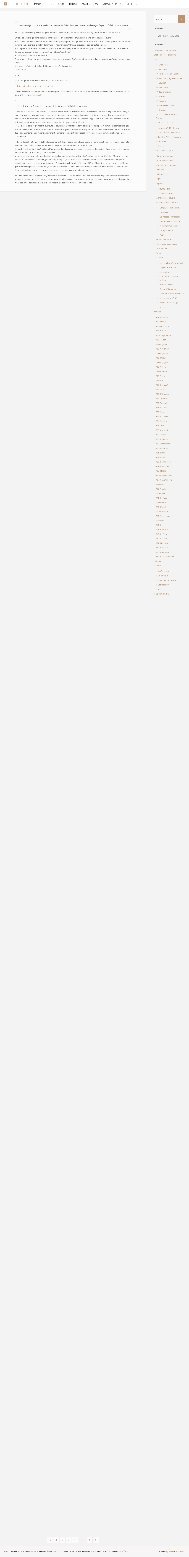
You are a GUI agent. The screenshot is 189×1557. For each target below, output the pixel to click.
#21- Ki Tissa (161, 407)
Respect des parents (165, 239)
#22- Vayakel (161, 412)
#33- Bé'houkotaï (163, 462)
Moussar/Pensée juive (163, 151)
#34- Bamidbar (162, 466)
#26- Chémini (162, 430)
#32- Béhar (161, 457)
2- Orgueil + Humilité (167, 267)
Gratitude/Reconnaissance (167, 165)
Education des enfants (165, 156)
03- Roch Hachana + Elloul (167, 74)
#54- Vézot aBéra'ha (165, 556)
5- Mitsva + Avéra (165, 285)
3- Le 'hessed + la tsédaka (169, 217)
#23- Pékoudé (162, 417)
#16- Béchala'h (162, 385)
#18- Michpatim (163, 394)
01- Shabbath (162, 65)
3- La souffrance (165, 272)
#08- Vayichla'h (162, 349)
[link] (137, 4)
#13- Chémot (161, 371)
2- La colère (163, 212)
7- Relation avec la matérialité (171, 294)
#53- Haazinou (162, 552)
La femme (160, 174)
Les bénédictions (165, 193)
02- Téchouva (161, 69)
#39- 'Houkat (161, 489)
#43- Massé (161, 507)
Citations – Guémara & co (165, 50)
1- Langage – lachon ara (168, 208)
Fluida (171, 1551)
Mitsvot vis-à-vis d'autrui (167, 202)
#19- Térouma (162, 398)
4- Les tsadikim (162, 585)
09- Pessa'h (161, 101)
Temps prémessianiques (166, 244)
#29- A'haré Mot (163, 444)
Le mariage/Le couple (165, 198)
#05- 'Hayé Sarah (163, 335)
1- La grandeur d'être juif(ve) (170, 263)
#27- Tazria (161, 435)
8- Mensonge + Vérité (167, 298)
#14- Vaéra (160, 376)
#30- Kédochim (162, 448)
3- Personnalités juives (166, 580)
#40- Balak (160, 493)
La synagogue (164, 189)
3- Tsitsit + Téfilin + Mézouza (168, 137)
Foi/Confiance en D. (164, 160)
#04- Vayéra (161, 331)
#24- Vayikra (161, 421)
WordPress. (180, 1551)
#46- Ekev (160, 520)
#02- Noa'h (161, 322)
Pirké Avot (158, 561)
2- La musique (162, 576)
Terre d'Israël (161, 248)
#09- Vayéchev (162, 353)
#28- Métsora (162, 439)
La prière (160, 183)
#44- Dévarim (162, 511)
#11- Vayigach (162, 362)
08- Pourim (161, 96)
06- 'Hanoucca (162, 87)
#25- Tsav (160, 426)
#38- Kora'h (161, 484)
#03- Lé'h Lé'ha (162, 326)
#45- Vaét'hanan (163, 516)
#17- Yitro (160, 389)
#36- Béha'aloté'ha (164, 475)
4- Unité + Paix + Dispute (169, 221)
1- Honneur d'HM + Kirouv (167, 128)
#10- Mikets (161, 358)
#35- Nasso (161, 471)
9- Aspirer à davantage (168, 303)
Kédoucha (160, 170)
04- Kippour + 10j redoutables (169, 78)
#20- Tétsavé (161, 403)
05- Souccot (161, 83)
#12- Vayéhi (161, 367)
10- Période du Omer (165, 105)
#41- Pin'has (161, 498)
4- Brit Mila (161, 142)
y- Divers (159, 257)
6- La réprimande (165, 230)
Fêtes (156, 59)
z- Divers (157, 566)
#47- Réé (160, 525)
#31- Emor (160, 453)
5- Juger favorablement (168, 226)
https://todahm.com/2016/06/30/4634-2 (35, 86)
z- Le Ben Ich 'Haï (161, 594)
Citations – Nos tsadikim (165, 55)
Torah (158, 253)
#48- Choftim (162, 529)
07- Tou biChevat (163, 92)
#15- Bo (159, 380)
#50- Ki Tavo (161, 538)
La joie (158, 179)
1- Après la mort (163, 571)
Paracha (157, 312)
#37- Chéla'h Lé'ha (164, 480)
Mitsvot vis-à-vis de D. (163, 122)
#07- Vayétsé (161, 344)
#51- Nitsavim (162, 543)
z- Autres (160, 146)
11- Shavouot (161, 110)
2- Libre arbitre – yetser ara (168, 132)
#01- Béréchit (162, 317)
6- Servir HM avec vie (167, 289)
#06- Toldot (161, 340)
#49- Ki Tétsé (161, 534)
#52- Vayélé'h (162, 547)
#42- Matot (161, 502)
